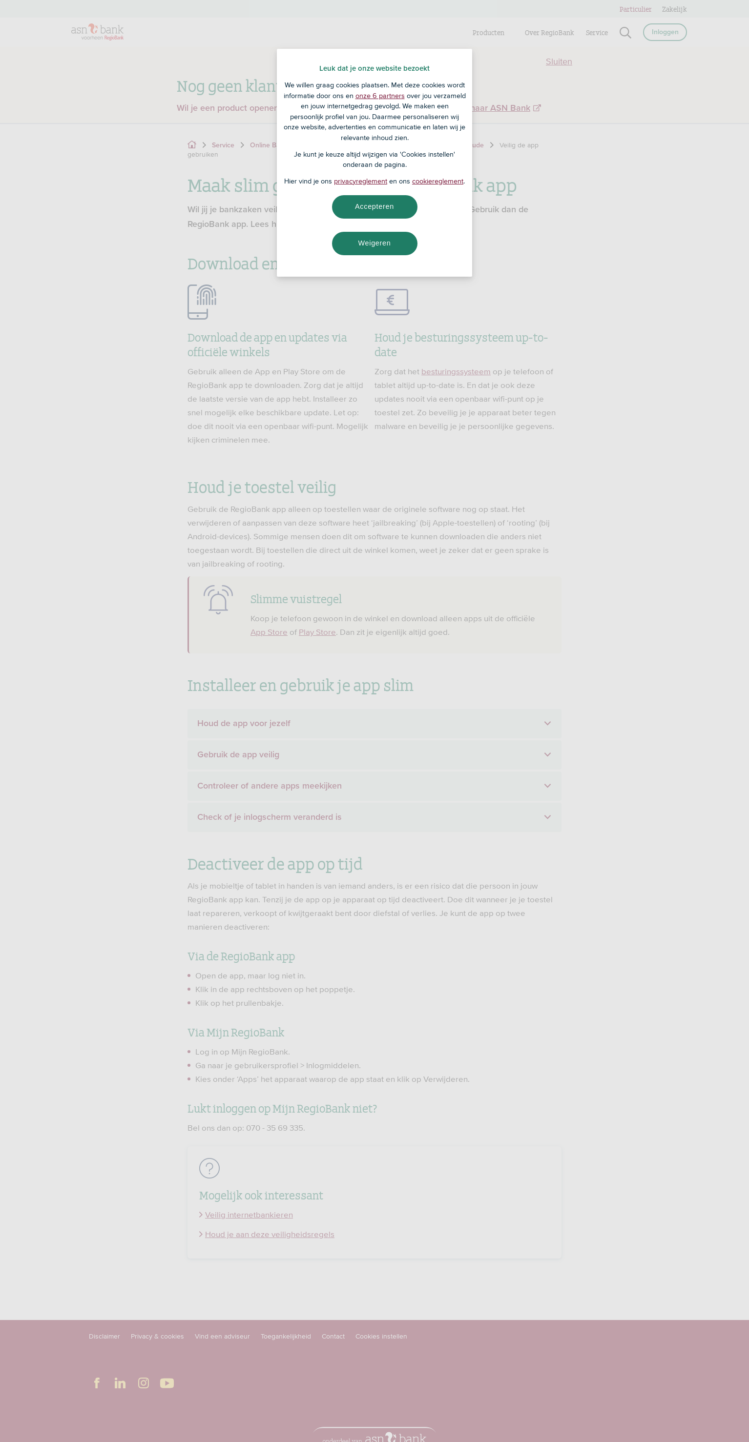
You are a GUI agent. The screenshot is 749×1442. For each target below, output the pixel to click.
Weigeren (374, 243)
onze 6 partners (380, 96)
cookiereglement (437, 181)
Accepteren (374, 206)
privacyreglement (360, 181)
